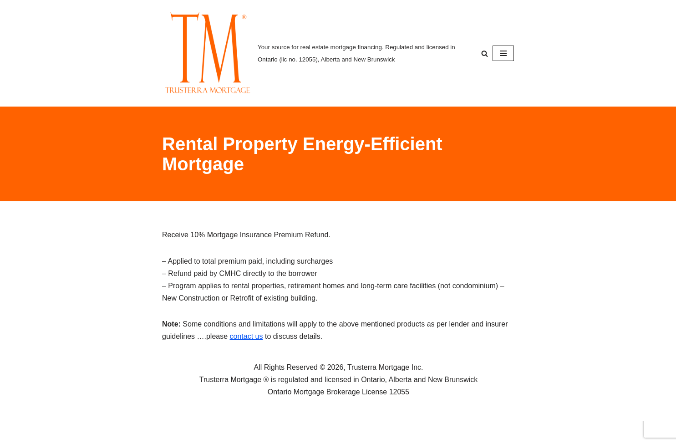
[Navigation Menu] (503, 53)
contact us (246, 336)
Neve (170, 432)
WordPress (243, 432)
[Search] (484, 53)
